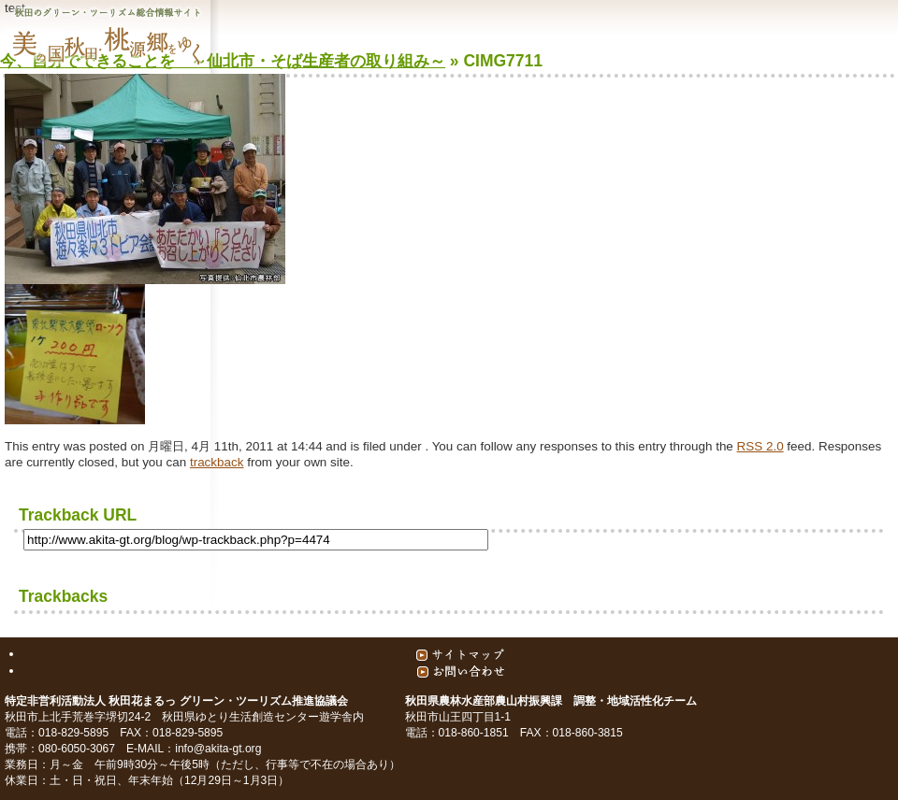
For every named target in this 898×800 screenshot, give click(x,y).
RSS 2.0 (760, 446)
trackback (217, 462)
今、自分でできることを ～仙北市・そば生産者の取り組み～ (222, 60)
